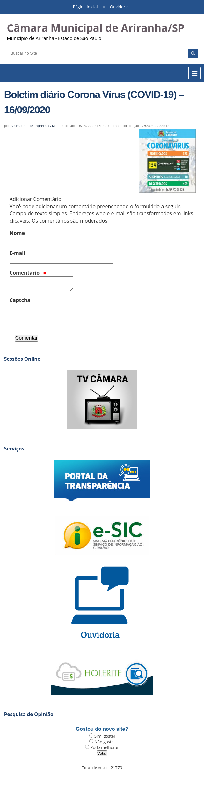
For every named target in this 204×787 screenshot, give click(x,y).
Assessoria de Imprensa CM (33, 125)
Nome (17, 233)
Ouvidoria (119, 7)
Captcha (20, 300)
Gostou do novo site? (102, 729)
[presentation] (58, 316)
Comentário (28, 272)
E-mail (17, 252)
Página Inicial (85, 7)
